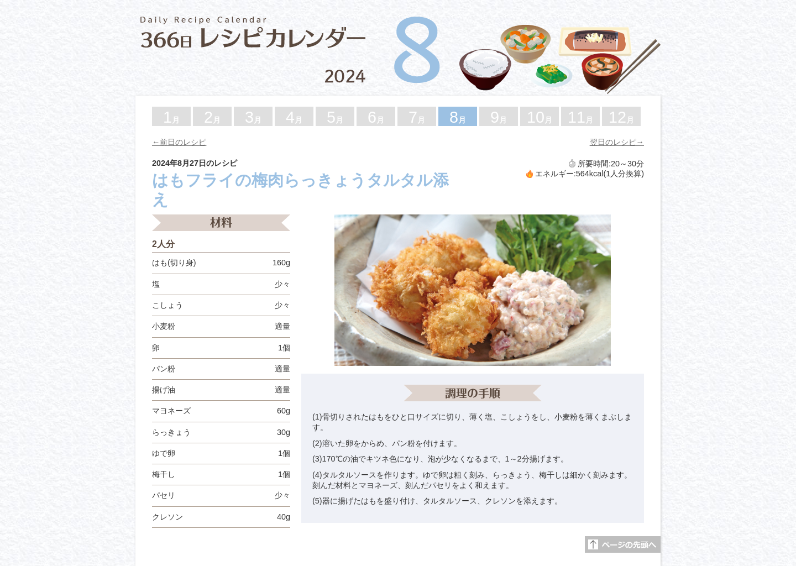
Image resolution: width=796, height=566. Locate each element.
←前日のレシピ (179, 142)
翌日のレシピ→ (617, 142)
